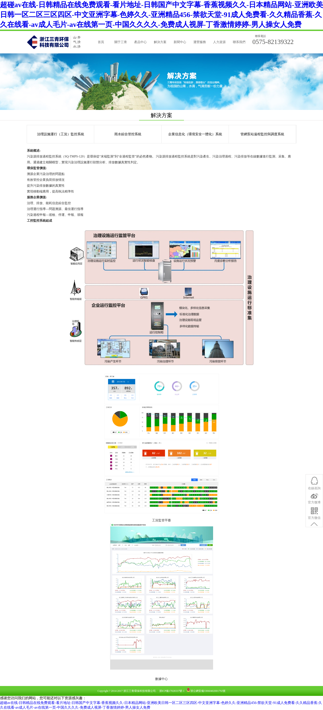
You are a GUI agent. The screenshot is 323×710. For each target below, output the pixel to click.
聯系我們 (239, 42)
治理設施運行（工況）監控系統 (60, 134)
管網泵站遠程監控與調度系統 (262, 134)
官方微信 (314, 542)
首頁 (101, 42)
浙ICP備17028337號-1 (172, 691)
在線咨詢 (314, 512)
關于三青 (120, 42)
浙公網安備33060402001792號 (207, 691)
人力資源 (219, 42)
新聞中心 (180, 42)
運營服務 (199, 42)
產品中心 (140, 42)
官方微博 (314, 526)
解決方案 (160, 42)
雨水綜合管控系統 (127, 134)
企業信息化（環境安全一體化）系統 (195, 134)
